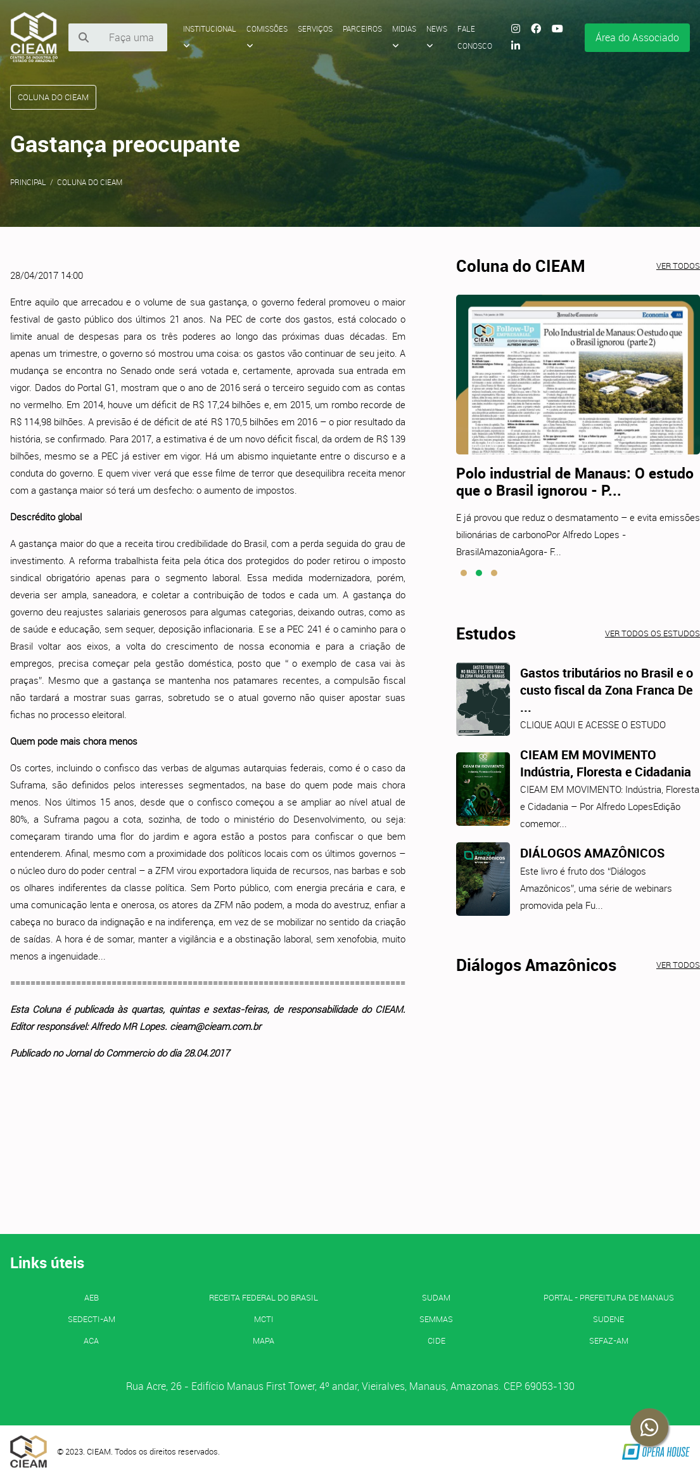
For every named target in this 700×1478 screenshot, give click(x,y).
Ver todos (678, 265)
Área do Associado (637, 37)
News (436, 36)
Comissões (267, 36)
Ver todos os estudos (652, 633)
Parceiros (362, 28)
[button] (463, 573)
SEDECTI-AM (91, 1319)
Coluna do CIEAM (89, 182)
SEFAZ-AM (608, 1340)
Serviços (315, 28)
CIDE (436, 1340)
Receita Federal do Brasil (263, 1297)
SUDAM (436, 1297)
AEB (91, 1297)
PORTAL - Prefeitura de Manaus (609, 1297)
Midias (404, 36)
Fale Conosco (474, 37)
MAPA (263, 1340)
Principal (28, 182)
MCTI (264, 1319)
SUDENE (608, 1319)
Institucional (209, 36)
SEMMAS (436, 1319)
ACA (91, 1340)
